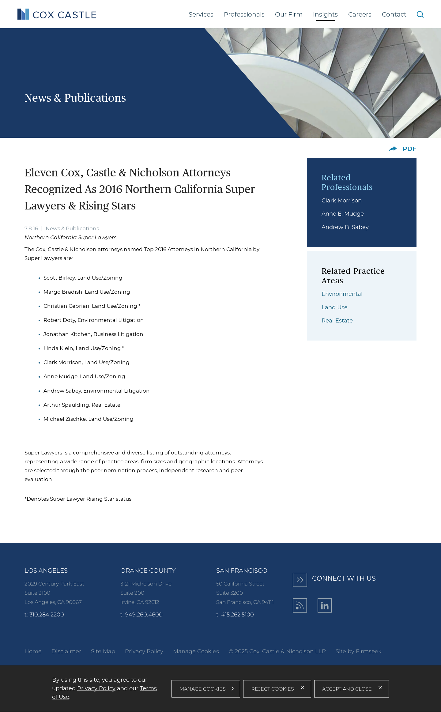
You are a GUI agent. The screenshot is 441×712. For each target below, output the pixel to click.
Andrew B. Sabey (345, 227)
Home (33, 651)
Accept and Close (347, 688)
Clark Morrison (342, 201)
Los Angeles (46, 570)
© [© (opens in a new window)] (231, 651)
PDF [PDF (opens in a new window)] (410, 149)
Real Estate (337, 321)
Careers (359, 15)
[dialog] (220, 688)
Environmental (342, 294)
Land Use (335, 308)
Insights (325, 15)
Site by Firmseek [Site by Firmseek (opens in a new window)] (359, 651)
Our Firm (289, 15)
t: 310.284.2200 (44, 614)
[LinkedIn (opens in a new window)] (325, 605)
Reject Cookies (272, 688)
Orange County (148, 570)
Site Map (103, 651)
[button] (393, 148)
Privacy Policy (144, 651)
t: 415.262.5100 (235, 614)
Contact (394, 15)
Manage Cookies (196, 651)
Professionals (244, 15)
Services (201, 15)
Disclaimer (66, 651)
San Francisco (241, 570)
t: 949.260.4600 (141, 614)
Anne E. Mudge (343, 214)
